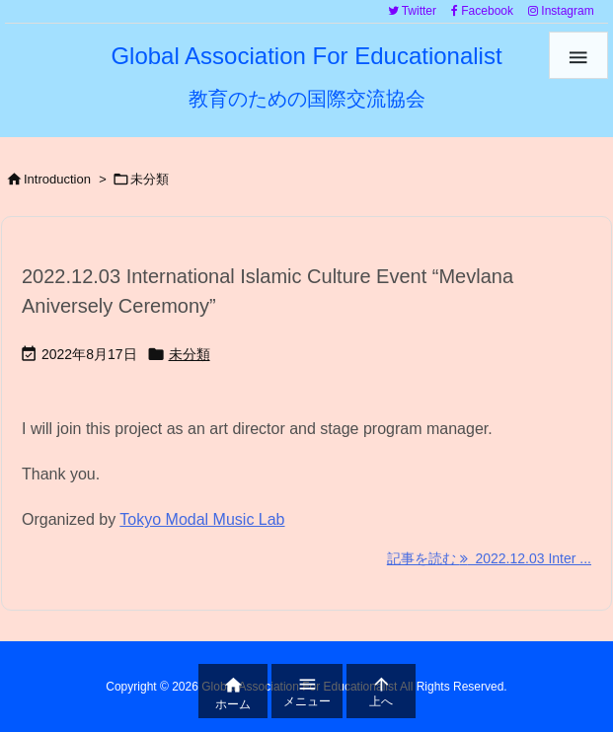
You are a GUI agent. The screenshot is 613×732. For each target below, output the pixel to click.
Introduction (57, 179)
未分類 (189, 354)
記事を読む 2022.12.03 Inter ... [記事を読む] (489, 558)
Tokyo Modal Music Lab (201, 519)
